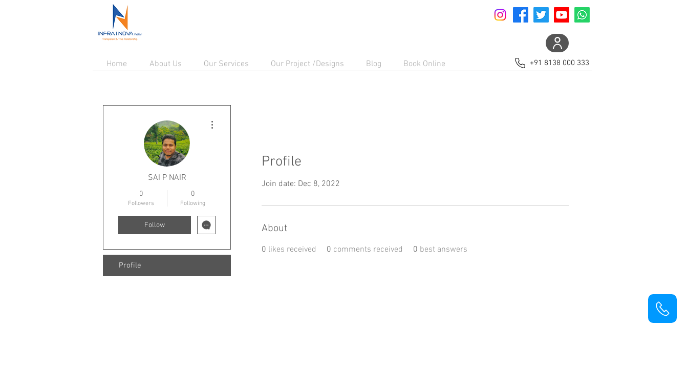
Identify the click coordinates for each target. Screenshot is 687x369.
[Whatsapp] (582, 15)
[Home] (119, 23)
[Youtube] (561, 15)
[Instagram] (500, 15)
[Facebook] (520, 15)
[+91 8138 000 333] (550, 62)
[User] (557, 43)
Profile (130, 265)
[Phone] (662, 308)
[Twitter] (541, 15)
